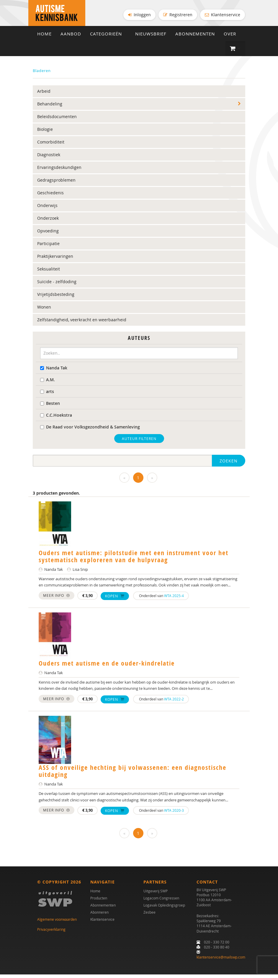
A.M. (47, 383)
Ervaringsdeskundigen (59, 171)
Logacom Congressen (161, 901)
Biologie (45, 133)
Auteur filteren (139, 441)
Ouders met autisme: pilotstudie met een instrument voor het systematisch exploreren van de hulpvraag (133, 560)
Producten (98, 901)
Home (44, 37)
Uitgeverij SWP (155, 894)
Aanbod (70, 37)
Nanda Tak (53, 371)
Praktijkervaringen (55, 260)
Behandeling (49, 107)
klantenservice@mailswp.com (221, 960)
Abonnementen (195, 37)
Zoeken (229, 464)
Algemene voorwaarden (57, 922)
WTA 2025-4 (174, 599)
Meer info (56, 598)
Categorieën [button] (108, 37)
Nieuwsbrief (150, 37)
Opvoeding (48, 234)
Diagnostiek (48, 158)
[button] (235, 52)
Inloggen (139, 14)
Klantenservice (222, 14)
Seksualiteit (48, 272)
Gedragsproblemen (56, 183)
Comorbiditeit (50, 145)
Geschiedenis (50, 196)
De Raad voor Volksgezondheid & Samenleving (90, 430)
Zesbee (149, 915)
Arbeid (43, 94)
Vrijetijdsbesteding (55, 298)
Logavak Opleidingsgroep (164, 908)
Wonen (44, 310)
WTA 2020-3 (174, 813)
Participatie (48, 247)
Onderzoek (48, 221)
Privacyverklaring (51, 932)
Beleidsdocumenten (57, 120)
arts (47, 394)
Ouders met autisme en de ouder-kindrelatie (107, 666)
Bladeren (42, 74)
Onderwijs (47, 209)
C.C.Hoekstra (56, 418)
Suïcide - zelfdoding (56, 285)
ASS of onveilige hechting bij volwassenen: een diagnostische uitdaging (132, 775)
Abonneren (99, 915)
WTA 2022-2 (174, 702)
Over (230, 37)
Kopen (115, 599)
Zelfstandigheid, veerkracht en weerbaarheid (81, 323)
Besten (50, 406)
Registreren (177, 14)
